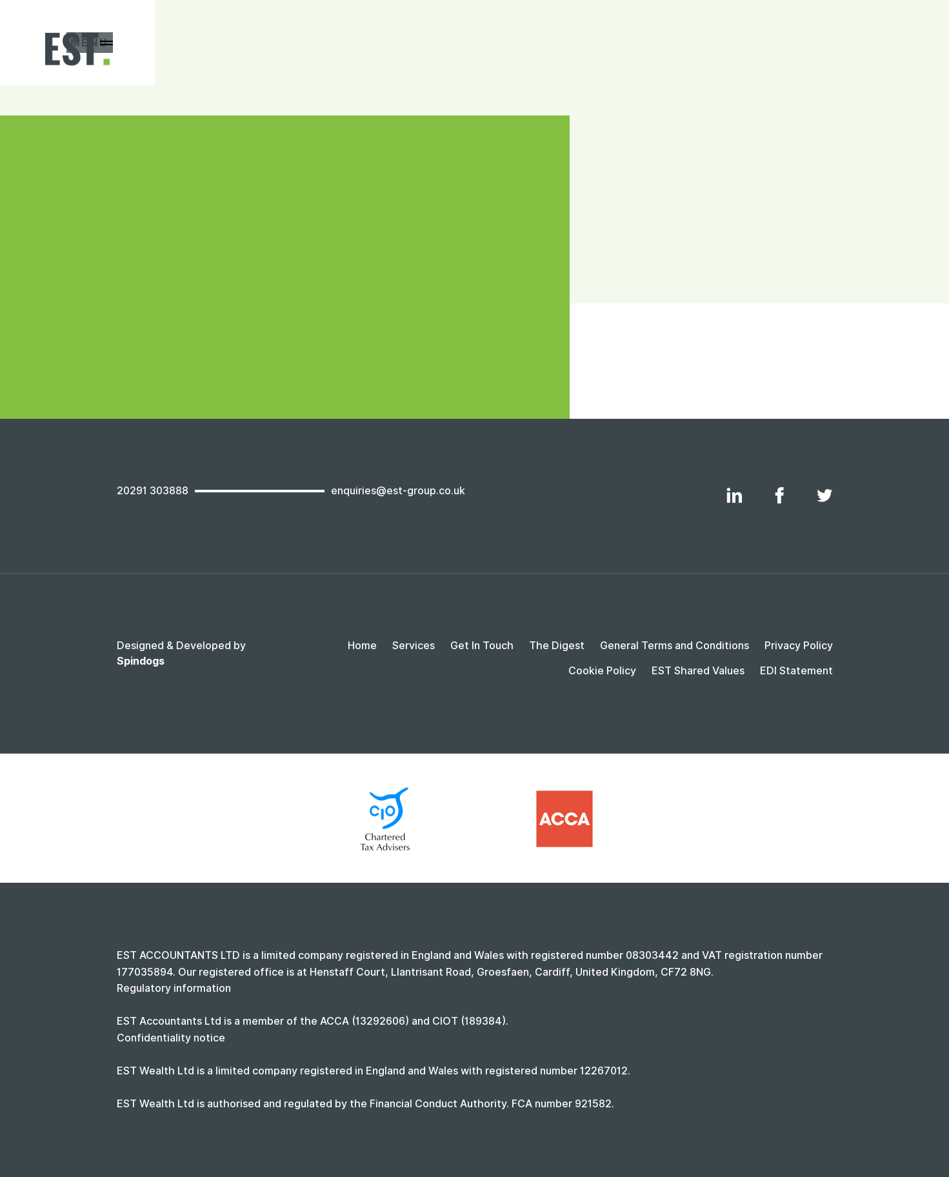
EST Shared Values (698, 671)
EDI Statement (796, 671)
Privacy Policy (798, 645)
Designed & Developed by (181, 653)
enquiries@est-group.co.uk (398, 491)
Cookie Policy (602, 671)
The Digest (556, 645)
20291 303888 (152, 491)
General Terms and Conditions (674, 645)
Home (362, 645)
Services (413, 645)
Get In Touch (482, 645)
